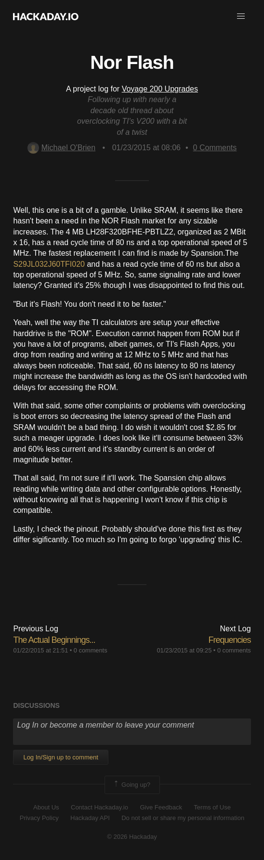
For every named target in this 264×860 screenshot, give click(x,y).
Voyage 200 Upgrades (160, 89)
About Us (46, 807)
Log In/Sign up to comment (60, 757)
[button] (240, 16)
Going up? (131, 785)
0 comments (90, 650)
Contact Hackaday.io (99, 807)
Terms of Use (212, 807)
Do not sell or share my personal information (182, 817)
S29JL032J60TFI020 (49, 264)
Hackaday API (90, 817)
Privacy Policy (39, 817)
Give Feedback (161, 807)
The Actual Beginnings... (54, 640)
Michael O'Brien (61, 147)
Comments (215, 147)
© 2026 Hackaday (132, 836)
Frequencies (230, 640)
